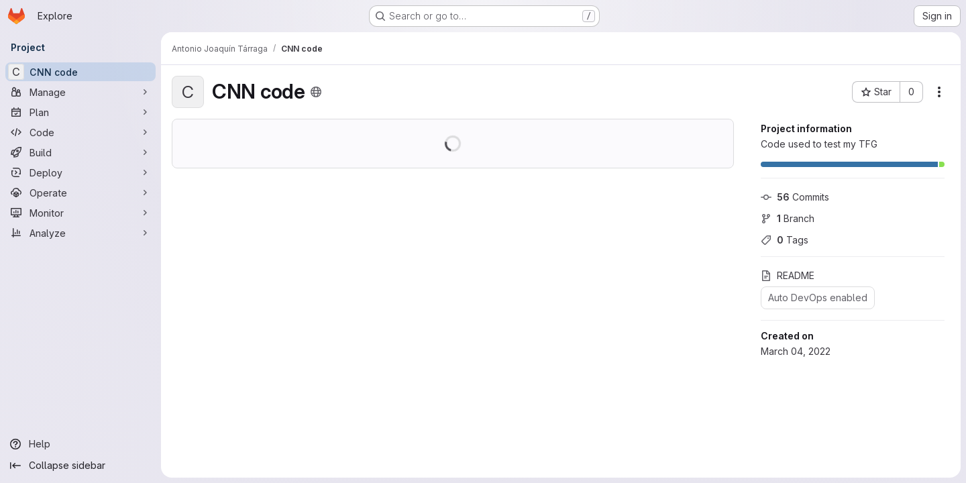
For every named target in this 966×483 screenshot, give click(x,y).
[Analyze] (80, 232)
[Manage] (80, 92)
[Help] (80, 444)
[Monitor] (80, 212)
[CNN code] (80, 71)
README (787, 275)
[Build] (80, 152)
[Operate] (80, 192)
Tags (784, 240)
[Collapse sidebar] (80, 465)
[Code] (80, 132)
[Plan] (80, 112)
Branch (787, 218)
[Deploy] (80, 172)
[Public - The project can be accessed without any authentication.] (316, 92)
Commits (795, 197)
